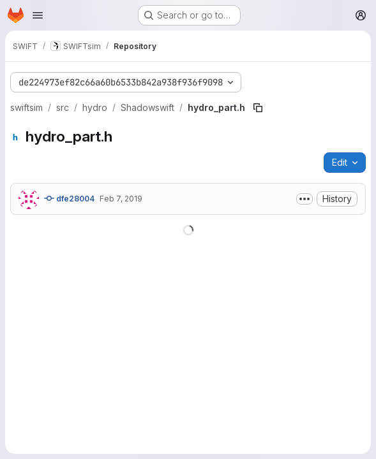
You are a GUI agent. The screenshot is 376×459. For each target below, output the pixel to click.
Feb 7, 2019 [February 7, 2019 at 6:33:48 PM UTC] (121, 198)
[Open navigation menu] (37, 15)
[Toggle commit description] (304, 199)
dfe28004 (69, 198)
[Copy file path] (258, 108)
